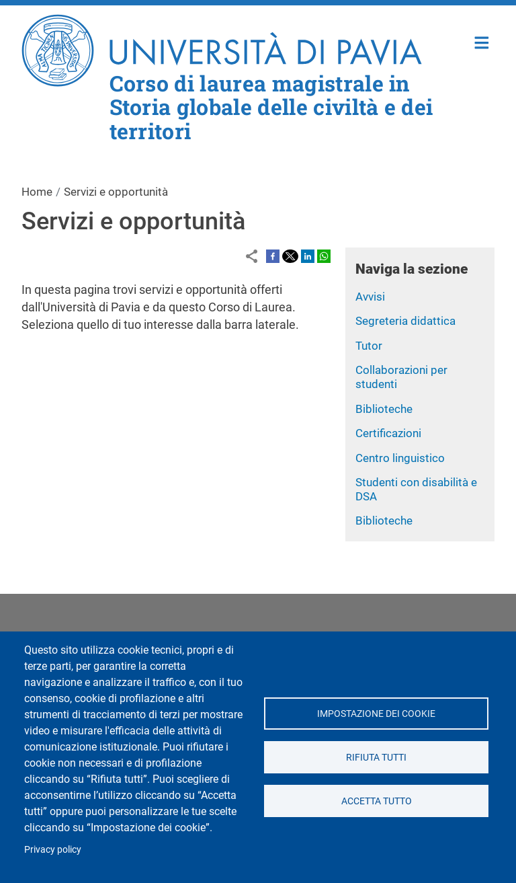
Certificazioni (388, 433)
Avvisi (370, 296)
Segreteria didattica (405, 321)
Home (482, 41)
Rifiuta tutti (376, 757)
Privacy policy (52, 849)
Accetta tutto (376, 801)
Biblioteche (384, 409)
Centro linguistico (400, 458)
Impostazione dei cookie (376, 713)
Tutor (368, 345)
